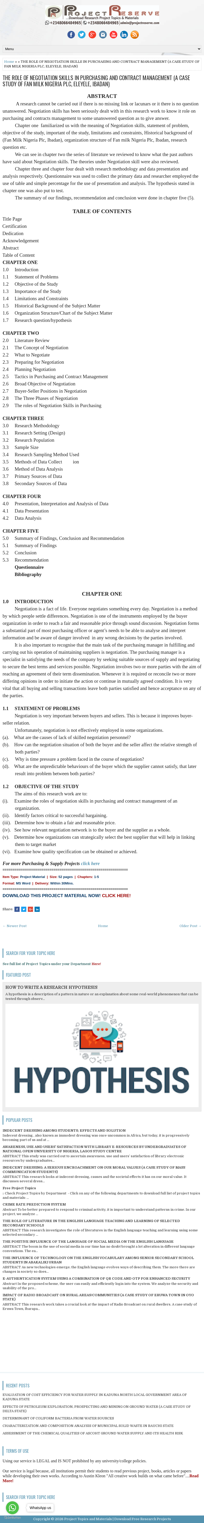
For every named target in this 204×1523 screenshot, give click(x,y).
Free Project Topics (19, 1188)
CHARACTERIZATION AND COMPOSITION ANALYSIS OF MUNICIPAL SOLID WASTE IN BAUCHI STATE (88, 1426)
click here (90, 863)
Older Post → (190, 926)
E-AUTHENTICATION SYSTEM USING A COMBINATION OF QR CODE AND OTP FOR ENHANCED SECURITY (96, 1278)
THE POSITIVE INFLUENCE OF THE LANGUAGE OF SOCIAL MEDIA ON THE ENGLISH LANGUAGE (88, 1242)
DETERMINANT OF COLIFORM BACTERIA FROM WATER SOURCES (58, 1418)
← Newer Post (15, 926)
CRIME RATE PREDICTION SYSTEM (34, 1204)
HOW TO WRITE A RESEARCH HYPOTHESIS (51, 987)
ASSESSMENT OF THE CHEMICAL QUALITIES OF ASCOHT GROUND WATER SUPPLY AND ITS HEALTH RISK (93, 1433)
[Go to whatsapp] (12, 1507)
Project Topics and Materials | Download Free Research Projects (117, 1519)
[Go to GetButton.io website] (12, 1517)
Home (9, 62)
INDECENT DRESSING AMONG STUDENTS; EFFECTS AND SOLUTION (64, 1130)
